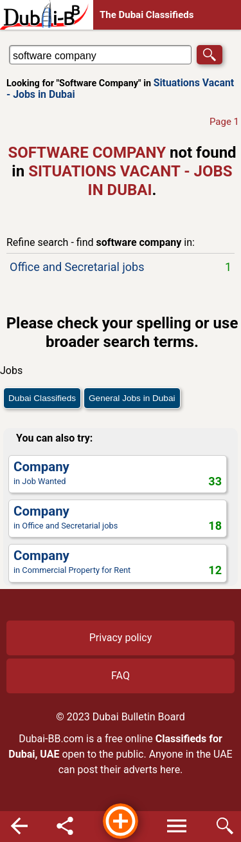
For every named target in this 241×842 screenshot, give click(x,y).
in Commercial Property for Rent (117, 562)
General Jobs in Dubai (132, 398)
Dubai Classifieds (42, 398)
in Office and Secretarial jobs (117, 517)
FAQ (120, 675)
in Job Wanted (117, 473)
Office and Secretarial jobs (120, 267)
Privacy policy (120, 638)
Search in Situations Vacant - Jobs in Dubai (47, 44)
